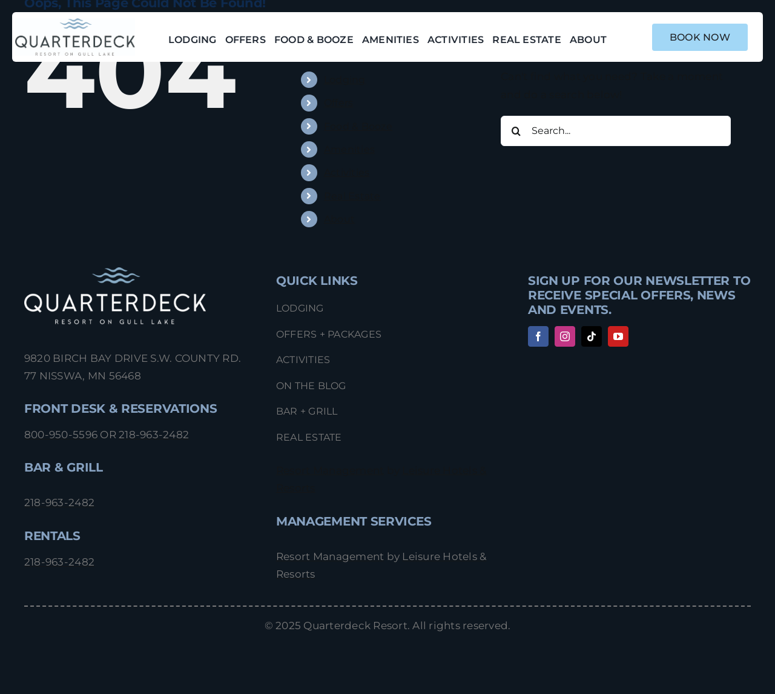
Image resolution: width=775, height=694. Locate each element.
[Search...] (616, 131)
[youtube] (618, 336)
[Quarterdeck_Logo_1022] (75, 23)
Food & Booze (358, 126)
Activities (347, 172)
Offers (339, 102)
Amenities (349, 149)
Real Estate (352, 196)
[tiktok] (591, 336)
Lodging (345, 79)
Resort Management (330, 470)
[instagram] (565, 336)
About (339, 219)
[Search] (516, 131)
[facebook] (538, 336)
